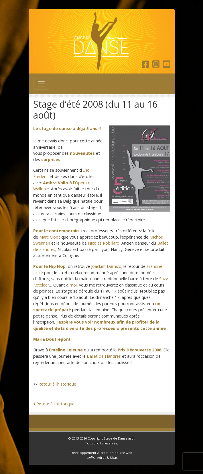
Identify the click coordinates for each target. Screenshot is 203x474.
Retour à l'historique (53, 404)
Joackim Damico (106, 266)
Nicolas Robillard (103, 243)
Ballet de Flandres (104, 356)
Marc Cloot (49, 237)
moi (73, 285)
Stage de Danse (115, 438)
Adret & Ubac (107, 457)
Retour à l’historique (57, 384)
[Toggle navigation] (41, 84)
